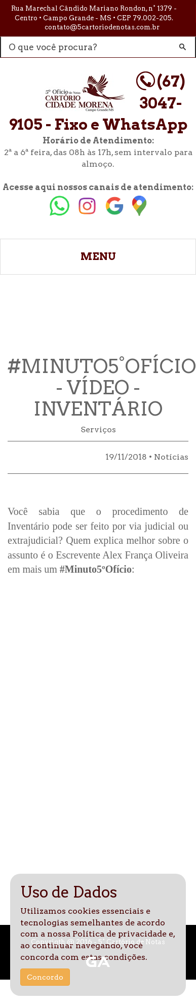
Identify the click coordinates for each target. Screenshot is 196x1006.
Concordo (45, 977)
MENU (98, 256)
